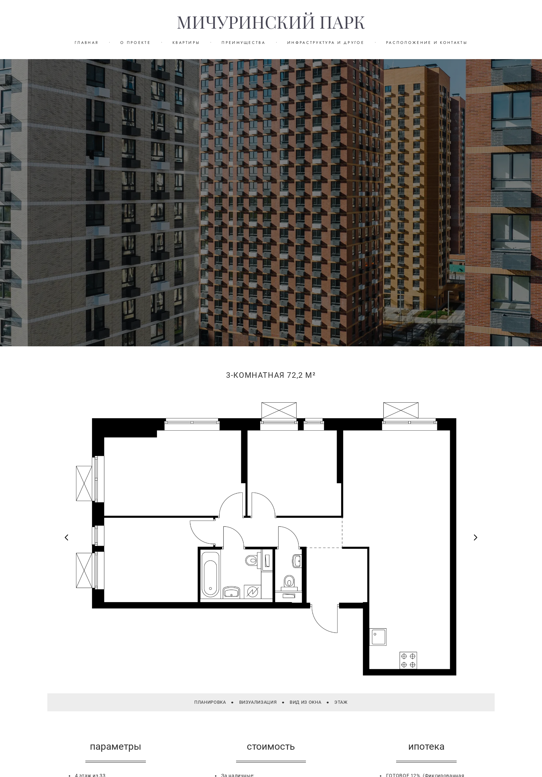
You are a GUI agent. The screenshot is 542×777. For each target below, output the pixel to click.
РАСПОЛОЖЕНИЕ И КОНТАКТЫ (426, 42)
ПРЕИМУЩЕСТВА (243, 42)
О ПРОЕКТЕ (135, 42)
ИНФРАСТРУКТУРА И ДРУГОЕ (325, 42)
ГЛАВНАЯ (87, 42)
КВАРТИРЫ (186, 42)
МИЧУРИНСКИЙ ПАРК (271, 22)
